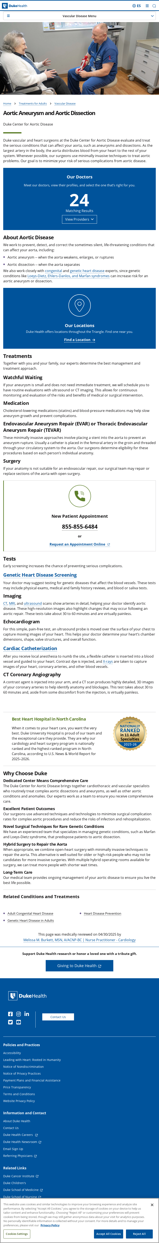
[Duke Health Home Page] (28, 995)
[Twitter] (11, 1023)
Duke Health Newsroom (20, 1142)
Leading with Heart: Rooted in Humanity (32, 1060)
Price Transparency (17, 1087)
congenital (53, 270)
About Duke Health (16, 1121)
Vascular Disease (65, 103)
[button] (154, 6)
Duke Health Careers (18, 1135)
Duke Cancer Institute (18, 1176)
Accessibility (12, 1053)
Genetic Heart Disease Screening (39, 574)
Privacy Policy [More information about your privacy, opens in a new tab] (50, 1230)
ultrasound (33, 603)
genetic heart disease (87, 270)
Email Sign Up (13, 1149)
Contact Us (58, 1017)
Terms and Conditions (19, 1094)
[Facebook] (11, 1014)
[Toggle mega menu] (147, 6)
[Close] (152, 1209)
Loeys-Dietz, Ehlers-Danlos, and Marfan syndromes (68, 276)
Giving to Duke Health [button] (77, 965)
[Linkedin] (27, 1014)
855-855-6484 (80, 526)
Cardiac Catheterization (30, 648)
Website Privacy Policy (19, 1101)
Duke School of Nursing (20, 1197)
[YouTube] (19, 1023)
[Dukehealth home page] (20, 6)
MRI (12, 603)
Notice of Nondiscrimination (23, 1067)
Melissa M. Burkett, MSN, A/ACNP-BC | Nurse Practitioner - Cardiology (79, 940)
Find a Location (77, 339)
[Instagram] (19, 1014)
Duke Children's (14, 1183)
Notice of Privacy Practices (22, 1073)
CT (5, 603)
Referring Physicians (18, 1156)
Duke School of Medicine (21, 1190)
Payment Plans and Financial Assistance (32, 1080)
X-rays (108, 661)
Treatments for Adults (33, 103)
